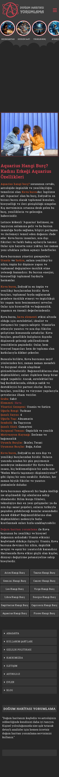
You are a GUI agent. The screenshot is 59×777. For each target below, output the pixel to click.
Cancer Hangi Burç (44, 580)
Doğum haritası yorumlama (19, 529)
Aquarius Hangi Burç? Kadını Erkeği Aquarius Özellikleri (26, 171)
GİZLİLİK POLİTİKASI (19, 649)
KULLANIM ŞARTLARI (19, 641)
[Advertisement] (29, 80)
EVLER (10, 682)
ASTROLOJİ (13, 673)
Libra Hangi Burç (15, 597)
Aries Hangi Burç (15, 572)
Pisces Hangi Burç (44, 613)
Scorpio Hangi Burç (44, 597)
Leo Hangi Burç (15, 588)
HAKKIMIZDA (14, 657)
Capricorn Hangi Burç (44, 605)
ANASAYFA (12, 633)
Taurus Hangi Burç (44, 572)
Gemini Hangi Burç (14, 580)
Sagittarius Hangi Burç (14, 605)
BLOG (9, 690)
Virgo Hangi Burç (44, 588)
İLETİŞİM (11, 665)
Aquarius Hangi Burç (15, 613)
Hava (18, 402)
